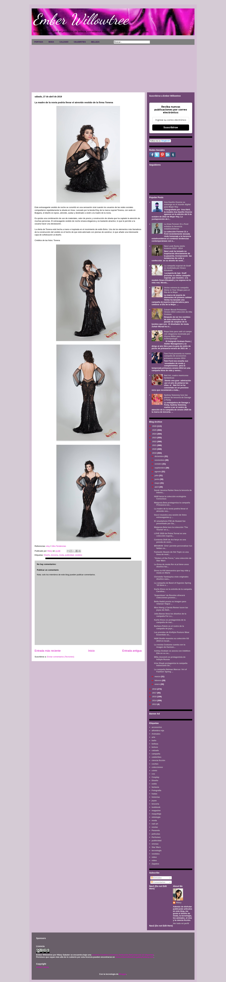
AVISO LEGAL (42, 967)
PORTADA (38, 42)
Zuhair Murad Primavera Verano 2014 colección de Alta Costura (178, 311)
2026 (154, 426)
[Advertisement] (113, 67)
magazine (156, 810)
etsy (48, 546)
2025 (154, 430)
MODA (51, 42)
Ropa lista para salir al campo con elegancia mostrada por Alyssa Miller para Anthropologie (178, 335)
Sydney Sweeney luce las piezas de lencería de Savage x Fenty (177, 397)
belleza (155, 744)
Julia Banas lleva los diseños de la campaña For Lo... (170, 615)
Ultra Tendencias (58, 546)
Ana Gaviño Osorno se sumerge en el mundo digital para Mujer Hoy (177, 204)
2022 (154, 441)
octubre (158, 464)
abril (157, 487)
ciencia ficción (158, 760)
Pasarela (156, 830)
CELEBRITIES (80, 42)
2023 (154, 437)
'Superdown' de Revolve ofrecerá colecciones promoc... (169, 596)
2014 (154, 700)
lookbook (156, 807)
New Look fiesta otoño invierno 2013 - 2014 (174, 247)
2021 (154, 445)
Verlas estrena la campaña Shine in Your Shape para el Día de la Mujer (177, 289)
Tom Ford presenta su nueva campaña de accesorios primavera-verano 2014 (177, 355)
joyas (154, 800)
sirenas (155, 844)
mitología (156, 817)
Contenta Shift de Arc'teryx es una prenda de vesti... (170, 540)
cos (153, 774)
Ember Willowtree (80, 19)
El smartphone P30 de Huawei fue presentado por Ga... (169, 522)
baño (154, 740)
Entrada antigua (132, 650)
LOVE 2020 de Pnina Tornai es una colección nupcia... (170, 534)
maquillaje (156, 814)
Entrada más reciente (48, 650)
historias (156, 797)
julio (157, 475)
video (154, 857)
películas (156, 834)
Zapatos (155, 864)
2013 (154, 704)
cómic (154, 770)
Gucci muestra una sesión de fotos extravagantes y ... (170, 516)
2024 (154, 434)
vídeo (154, 860)
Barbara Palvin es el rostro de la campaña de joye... (169, 627)
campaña (156, 754)
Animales (156, 734)
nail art (155, 824)
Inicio (91, 650)
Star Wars (156, 847)
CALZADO (64, 42)
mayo (157, 483)
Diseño (47, 555)
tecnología (156, 850)
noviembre (160, 460)
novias (155, 827)
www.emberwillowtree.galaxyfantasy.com (134, 957)
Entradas (156, 878)
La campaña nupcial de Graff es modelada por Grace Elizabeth (177, 268)
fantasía (155, 787)
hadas (154, 794)
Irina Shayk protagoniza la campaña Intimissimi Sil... (170, 664)
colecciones (157, 767)
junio (157, 479)
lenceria (54, 555)
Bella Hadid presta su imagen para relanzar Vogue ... (170, 602)
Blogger (122, 974)
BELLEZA (95, 42)
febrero (158, 680)
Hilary (178, 902)
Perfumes (156, 837)
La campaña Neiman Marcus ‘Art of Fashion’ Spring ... (170, 670)
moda (61, 555)
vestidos (78, 555)
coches (155, 764)
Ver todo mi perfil (181, 923)
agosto (158, 471)
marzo (158, 676)
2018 (154, 689)
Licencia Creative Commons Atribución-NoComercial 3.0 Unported (123, 955)
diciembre (159, 456)
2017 (154, 693)
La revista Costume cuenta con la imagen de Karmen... (169, 645)
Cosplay (155, 777)
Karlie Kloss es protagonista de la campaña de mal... (170, 621)
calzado (155, 750)
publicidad (69, 555)
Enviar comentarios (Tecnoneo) (60, 657)
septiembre (160, 468)
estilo (154, 784)
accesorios (157, 727)
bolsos (155, 747)
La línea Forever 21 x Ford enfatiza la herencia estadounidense (176, 226)
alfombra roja (158, 730)
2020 (154, 449)
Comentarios (158, 882)
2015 (154, 696)
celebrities (156, 757)
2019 (154, 453)
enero (157, 684)
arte (153, 737)
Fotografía (156, 790)
